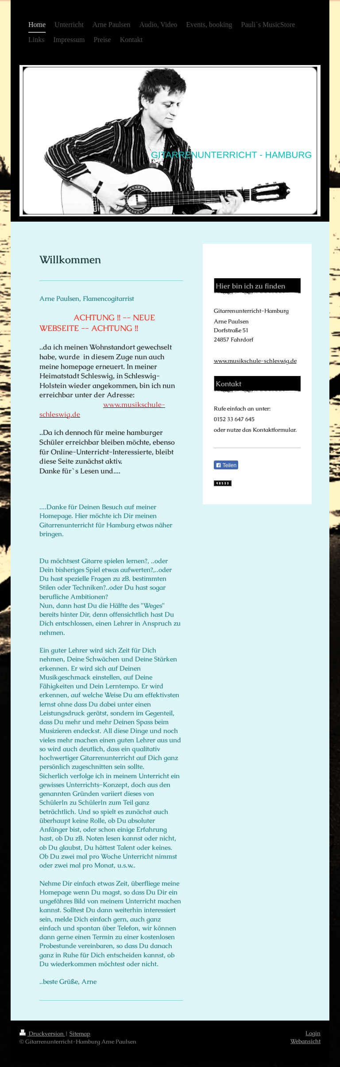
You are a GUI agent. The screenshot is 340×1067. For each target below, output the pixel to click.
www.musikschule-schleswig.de (255, 361)
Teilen (226, 465)
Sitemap (80, 1033)
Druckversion (42, 1033)
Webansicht (305, 1041)
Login (313, 1033)
